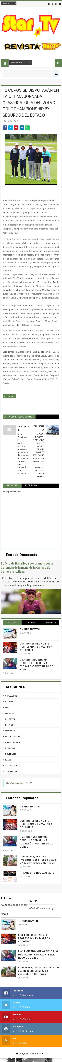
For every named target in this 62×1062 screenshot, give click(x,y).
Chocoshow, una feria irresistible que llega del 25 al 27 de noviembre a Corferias (38, 859)
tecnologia (11, 765)
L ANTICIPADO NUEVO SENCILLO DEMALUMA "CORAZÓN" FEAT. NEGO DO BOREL (38, 954)
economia (10, 730)
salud (8, 760)
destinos (10, 725)
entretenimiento (14, 736)
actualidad (11, 696)
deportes (10, 719)
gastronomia (12, 742)
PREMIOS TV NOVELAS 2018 (37, 873)
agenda (9, 701)
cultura (9, 713)
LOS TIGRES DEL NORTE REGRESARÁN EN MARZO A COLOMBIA (36, 646)
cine (7, 707)
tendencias (11, 771)
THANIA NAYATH (30, 629)
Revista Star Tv (19, 783)
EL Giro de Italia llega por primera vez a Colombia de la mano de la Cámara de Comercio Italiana (27, 567)
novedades (10, 754)
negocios (10, 748)
